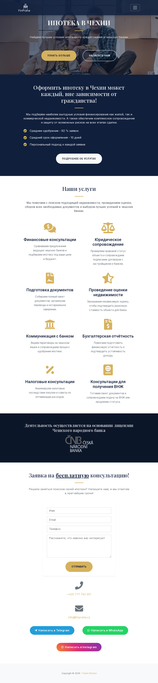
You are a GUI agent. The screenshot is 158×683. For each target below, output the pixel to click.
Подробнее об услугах (79, 158)
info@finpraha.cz (79, 617)
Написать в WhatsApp (105, 630)
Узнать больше (58, 55)
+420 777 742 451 (79, 594)
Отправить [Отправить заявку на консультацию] (79, 566)
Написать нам (99, 55)
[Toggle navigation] (135, 7)
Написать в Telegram (52, 630)
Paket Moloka (89, 673)
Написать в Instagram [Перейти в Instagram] (79, 647)
